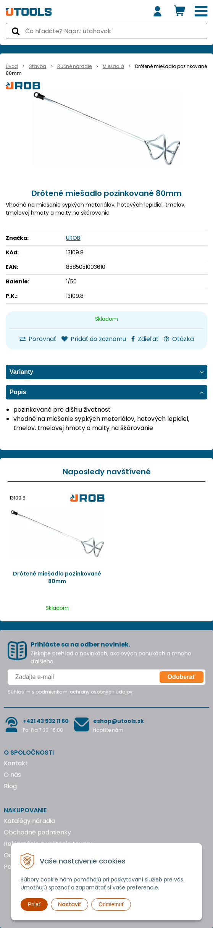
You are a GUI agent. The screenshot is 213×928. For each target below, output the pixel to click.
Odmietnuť (111, 904)
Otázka (179, 339)
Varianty (21, 372)
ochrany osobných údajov (101, 692)
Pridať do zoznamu (93, 339)
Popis (18, 392)
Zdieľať (144, 339)
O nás (12, 774)
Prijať (34, 904)
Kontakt (16, 763)
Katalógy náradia (29, 820)
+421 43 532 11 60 (46, 721)
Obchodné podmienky (37, 832)
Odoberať (181, 677)
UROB (73, 238)
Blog (10, 786)
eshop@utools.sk (118, 721)
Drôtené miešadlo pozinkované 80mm (57, 577)
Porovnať (37, 339)
